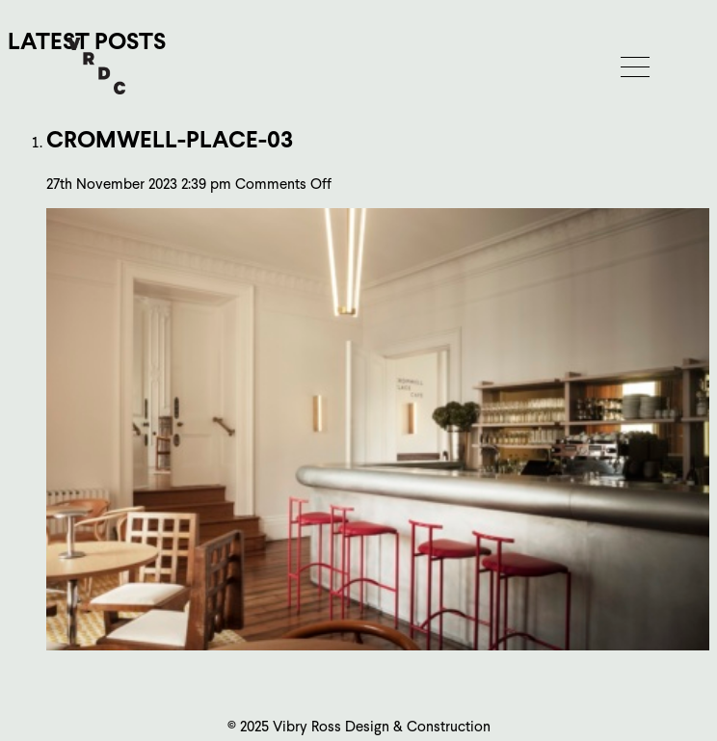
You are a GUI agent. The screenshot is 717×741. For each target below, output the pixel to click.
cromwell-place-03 (169, 139)
